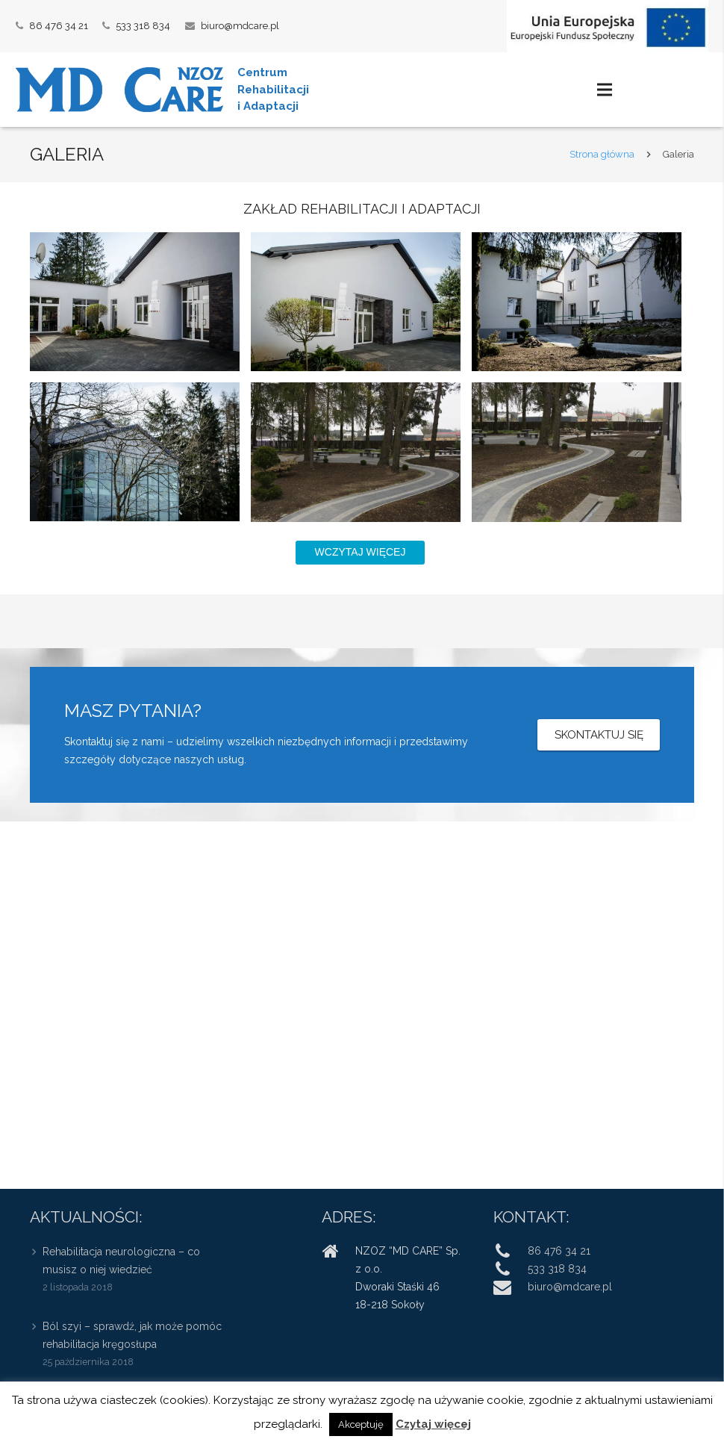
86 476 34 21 (58, 25)
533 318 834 (143, 25)
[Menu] (604, 89)
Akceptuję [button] (361, 1424)
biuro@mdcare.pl (240, 25)
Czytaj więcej (433, 1424)
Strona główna (601, 154)
